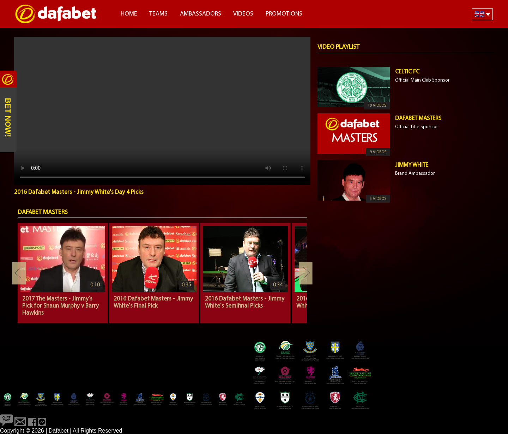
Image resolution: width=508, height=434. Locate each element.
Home (129, 14)
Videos (243, 14)
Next (305, 273)
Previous (19, 273)
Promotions (284, 14)
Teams (158, 14)
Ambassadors (200, 14)
